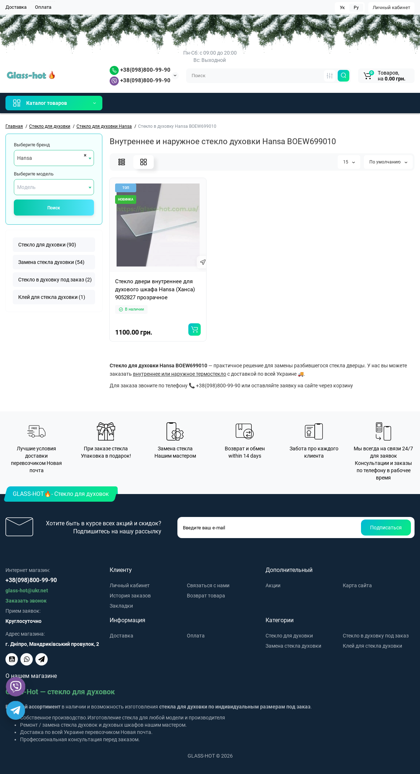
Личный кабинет (391, 7)
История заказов (130, 596)
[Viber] (15, 686)
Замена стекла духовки (293, 646)
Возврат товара (206, 596)
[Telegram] (16, 710)
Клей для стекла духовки (372, 646)
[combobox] (54, 158)
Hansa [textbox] (24, 158)
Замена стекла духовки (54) (51, 262)
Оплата (43, 7)
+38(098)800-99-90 (140, 70)
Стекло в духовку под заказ (376, 636)
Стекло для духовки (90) (47, 245)
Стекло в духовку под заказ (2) (55, 280)
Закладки (121, 606)
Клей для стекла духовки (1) (51, 297)
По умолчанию (388, 162)
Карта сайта (357, 585)
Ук (342, 7)
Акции (273, 585)
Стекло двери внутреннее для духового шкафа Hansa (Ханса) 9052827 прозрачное (155, 289)
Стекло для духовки (289, 636)
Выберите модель (34, 174)
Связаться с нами (208, 585)
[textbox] (54, 187)
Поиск (53, 207)
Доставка (16, 7)
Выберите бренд (32, 144)
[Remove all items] (84, 155)
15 (349, 162)
